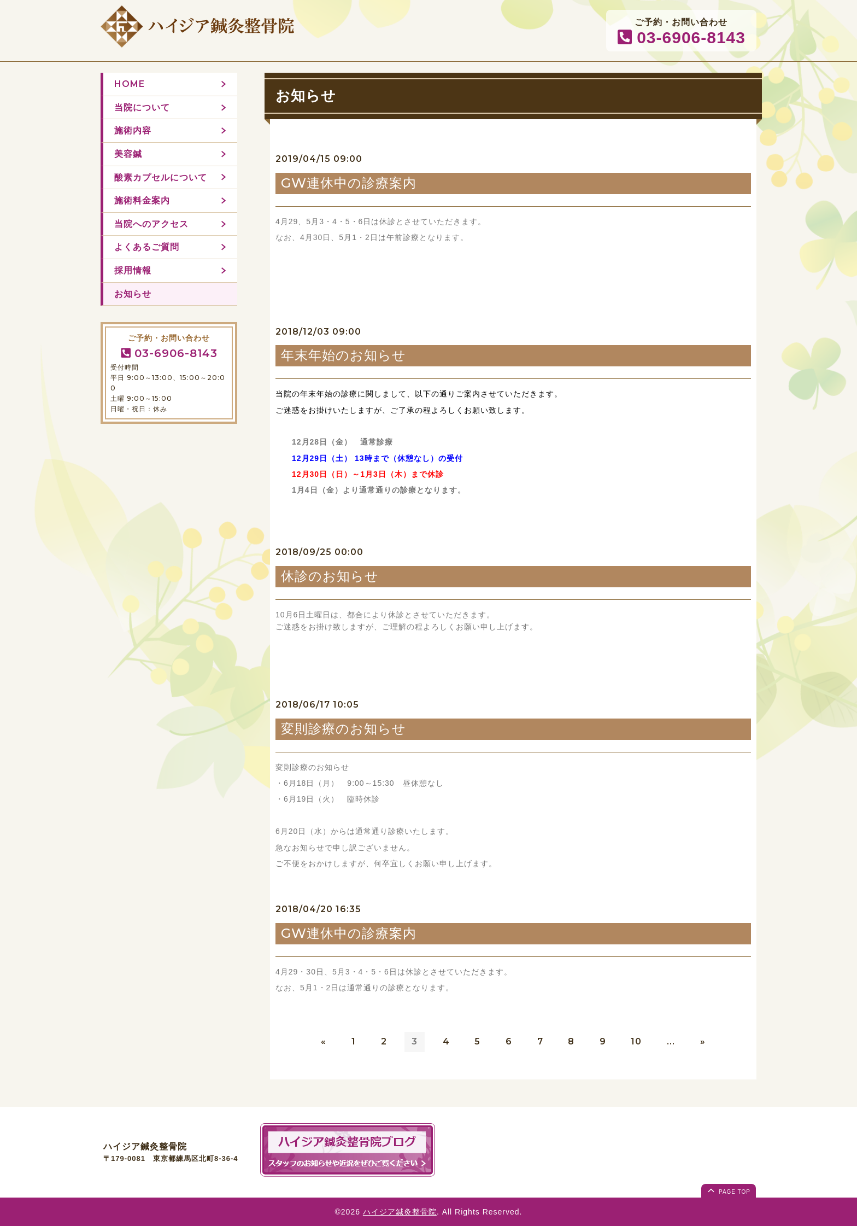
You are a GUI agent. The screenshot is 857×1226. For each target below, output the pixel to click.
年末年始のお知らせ (343, 355)
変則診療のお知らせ (343, 729)
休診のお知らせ (330, 576)
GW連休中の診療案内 (348, 183)
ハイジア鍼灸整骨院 (400, 1211)
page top (728, 1189)
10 (636, 1041)
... (671, 1041)
